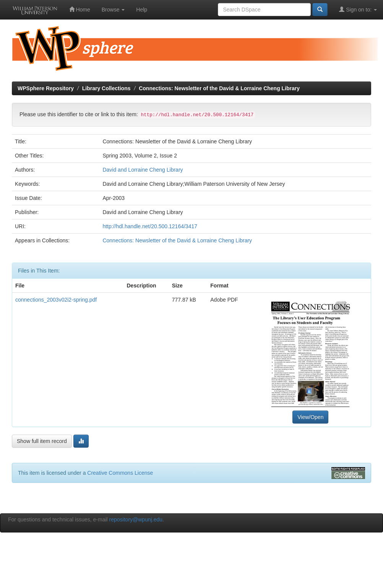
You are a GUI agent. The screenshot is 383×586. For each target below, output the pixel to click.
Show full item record (42, 441)
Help (141, 9)
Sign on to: (358, 9)
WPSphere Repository (46, 88)
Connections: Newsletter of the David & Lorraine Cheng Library (219, 88)
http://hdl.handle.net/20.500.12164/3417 (149, 226)
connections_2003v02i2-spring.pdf (56, 300)
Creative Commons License (120, 473)
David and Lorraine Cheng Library (142, 170)
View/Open (310, 417)
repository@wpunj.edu (136, 519)
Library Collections (106, 88)
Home (79, 9)
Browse (113, 9)
